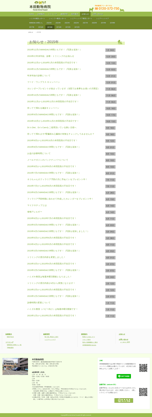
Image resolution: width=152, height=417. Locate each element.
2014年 (59, 27)
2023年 (67, 23)
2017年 (31, 27)
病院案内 (74, 14)
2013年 (68, 27)
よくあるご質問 (125, 342)
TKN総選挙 (10, 347)
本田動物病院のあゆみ (89, 345)
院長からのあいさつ (88, 337)
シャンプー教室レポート (57, 18)
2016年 (40, 27)
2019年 (103, 23)
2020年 (94, 23)
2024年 (58, 23)
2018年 (112, 23)
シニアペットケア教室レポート (81, 18)
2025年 (49, 23)
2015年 (50, 27)
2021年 (85, 23)
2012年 (77, 27)
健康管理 (64, 14)
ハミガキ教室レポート (37, 18)
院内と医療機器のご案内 (90, 342)
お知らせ (85, 14)
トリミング (52, 14)
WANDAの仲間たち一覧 (14, 345)
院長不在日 (10, 337)
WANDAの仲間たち (36, 23)
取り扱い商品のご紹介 (51, 337)
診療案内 (41, 14)
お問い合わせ (97, 14)
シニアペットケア (102, 18)
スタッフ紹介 (86, 339)
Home (31, 14)
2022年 (76, 23)
